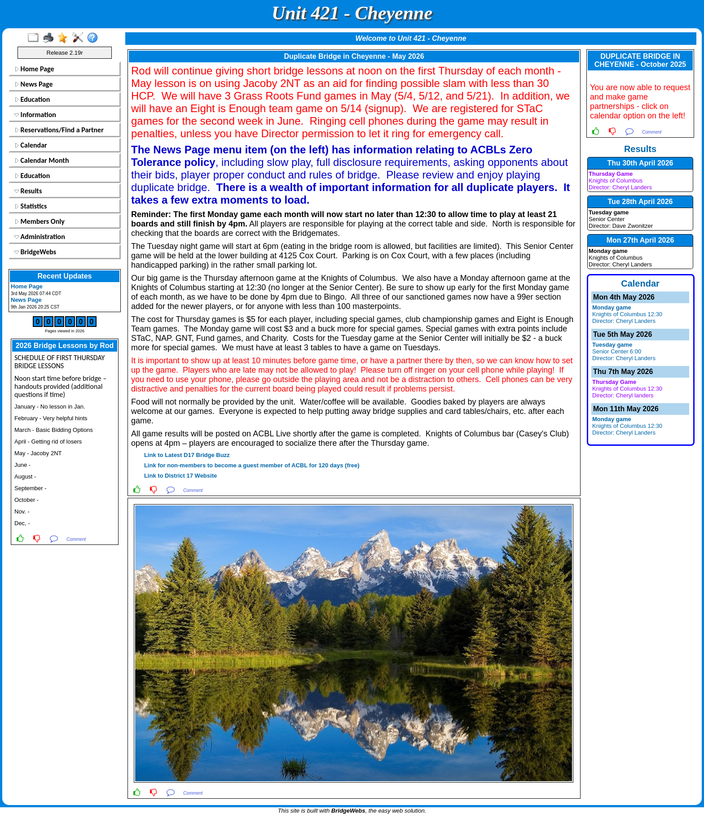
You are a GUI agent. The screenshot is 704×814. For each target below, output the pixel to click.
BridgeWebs (35, 252)
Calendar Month (41, 160)
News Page (33, 84)
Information (35, 114)
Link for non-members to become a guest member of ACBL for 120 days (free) (250, 465)
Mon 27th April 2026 (640, 240)
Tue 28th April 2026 (640, 201)
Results (28, 191)
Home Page (34, 69)
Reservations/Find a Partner (59, 130)
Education (32, 99)
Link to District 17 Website (180, 475)
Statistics (30, 206)
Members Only (39, 221)
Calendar (30, 145)
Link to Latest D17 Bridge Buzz (185, 455)
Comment (76, 539)
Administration (39, 236)
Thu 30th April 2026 (640, 163)
